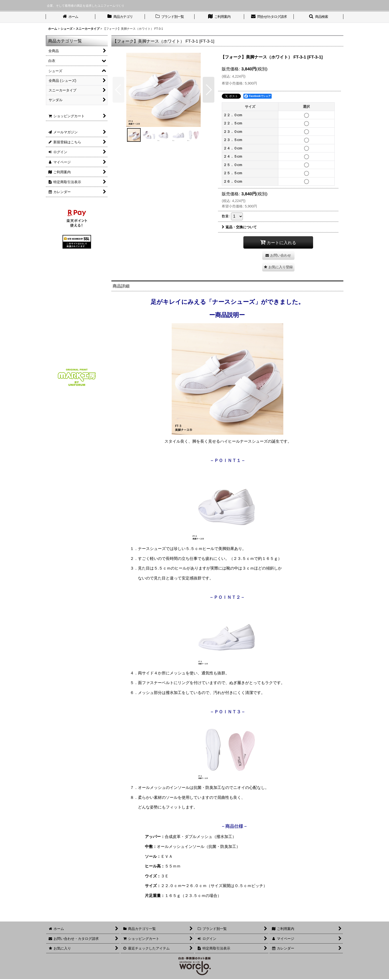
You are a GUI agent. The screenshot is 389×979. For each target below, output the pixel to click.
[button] (318, 17)
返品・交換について (239, 227)
